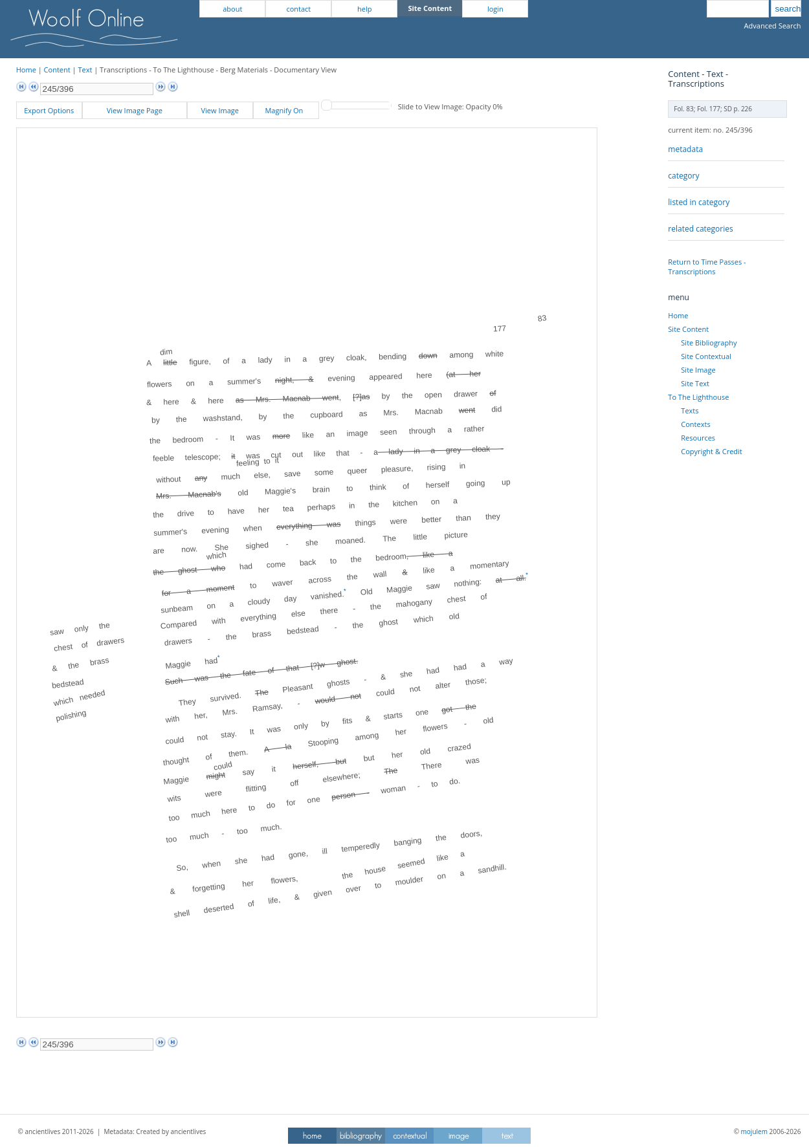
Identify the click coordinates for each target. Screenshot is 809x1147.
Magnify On (286, 110)
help (364, 9)
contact (298, 9)
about (232, 9)
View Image (220, 110)
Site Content (688, 329)
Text (85, 69)
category (683, 175)
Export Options (49, 110)
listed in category (698, 202)
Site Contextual (706, 356)
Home (26, 69)
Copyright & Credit (711, 451)
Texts (689, 410)
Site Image (698, 370)
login (495, 9)
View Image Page (134, 110)
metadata (685, 149)
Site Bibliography (709, 342)
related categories (700, 228)
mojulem (754, 1131)
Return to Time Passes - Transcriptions (707, 266)
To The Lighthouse (698, 397)
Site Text (695, 383)
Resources (698, 437)
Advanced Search (772, 25)
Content (57, 69)
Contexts (695, 424)
